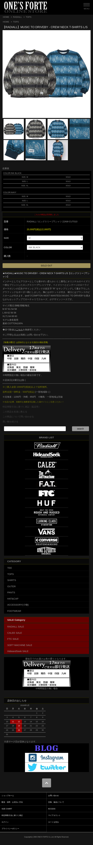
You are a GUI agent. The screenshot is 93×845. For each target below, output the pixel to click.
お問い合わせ (53, 795)
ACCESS (51, 809)
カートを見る (53, 822)
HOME (6, 17)
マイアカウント (54, 815)
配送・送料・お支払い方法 (12, 802)
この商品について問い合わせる (18, 416)
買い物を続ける (10, 421)
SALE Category (16, 620)
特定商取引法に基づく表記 (12, 815)
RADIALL (17, 17)
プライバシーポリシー (10, 829)
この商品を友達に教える (15, 411)
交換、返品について (56, 802)
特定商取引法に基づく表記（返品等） (22, 406)
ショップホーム (8, 795)
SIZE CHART (7, 809)
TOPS (29, 17)
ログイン (5, 822)
